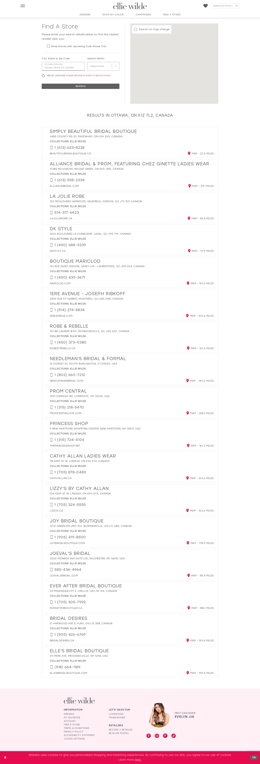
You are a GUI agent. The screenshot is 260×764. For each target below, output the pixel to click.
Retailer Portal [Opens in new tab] (119, 733)
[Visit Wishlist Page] (205, 6)
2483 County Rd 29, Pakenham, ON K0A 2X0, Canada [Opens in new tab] (86, 136)
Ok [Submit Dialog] (254, 757)
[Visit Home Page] (130, 6)
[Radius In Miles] (103, 66)
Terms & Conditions (76, 728)
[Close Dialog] (5, 757)
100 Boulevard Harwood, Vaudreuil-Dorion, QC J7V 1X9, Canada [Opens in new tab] (96, 201)
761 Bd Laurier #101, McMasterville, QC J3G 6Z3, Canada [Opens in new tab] (89, 331)
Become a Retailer (120, 730)
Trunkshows (117, 717)
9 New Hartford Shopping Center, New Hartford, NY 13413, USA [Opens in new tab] (95, 428)
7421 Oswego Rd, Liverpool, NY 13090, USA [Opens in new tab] (80, 396)
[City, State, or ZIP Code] (63, 66)
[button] (22, 6)
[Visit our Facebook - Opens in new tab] (148, 736)
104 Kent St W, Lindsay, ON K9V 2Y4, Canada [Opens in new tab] (80, 493)
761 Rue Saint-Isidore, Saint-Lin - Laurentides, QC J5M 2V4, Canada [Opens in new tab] (97, 266)
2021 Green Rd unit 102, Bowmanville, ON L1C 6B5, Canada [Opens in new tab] (91, 526)
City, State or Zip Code (56, 58)
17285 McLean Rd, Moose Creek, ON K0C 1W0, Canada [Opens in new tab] (87, 168)
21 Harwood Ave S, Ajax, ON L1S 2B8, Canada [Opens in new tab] (81, 623)
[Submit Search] (237, 6)
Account (70, 721)
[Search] (225, 6)
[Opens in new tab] (70, 153)
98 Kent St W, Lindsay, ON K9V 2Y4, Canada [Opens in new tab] (80, 461)
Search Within (95, 58)
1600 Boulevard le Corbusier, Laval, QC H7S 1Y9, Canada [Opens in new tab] (90, 233)
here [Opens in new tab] (138, 759)
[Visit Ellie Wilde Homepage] (79, 700)
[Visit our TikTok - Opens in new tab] (173, 736)
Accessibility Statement (79, 735)
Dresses (69, 714)
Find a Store (72, 724)
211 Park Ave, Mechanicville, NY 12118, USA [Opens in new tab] (79, 655)
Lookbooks (116, 714)
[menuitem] (23, 6)
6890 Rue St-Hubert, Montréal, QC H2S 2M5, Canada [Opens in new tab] (86, 298)
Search (80, 86)
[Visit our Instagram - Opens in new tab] (157, 736)
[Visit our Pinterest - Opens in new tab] (165, 736)
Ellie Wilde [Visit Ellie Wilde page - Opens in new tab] (78, 141)
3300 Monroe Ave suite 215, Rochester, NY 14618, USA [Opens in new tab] (87, 558)
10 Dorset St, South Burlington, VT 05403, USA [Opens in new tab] (83, 363)
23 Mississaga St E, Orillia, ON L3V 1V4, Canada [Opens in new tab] (83, 590)
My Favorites (72, 717)
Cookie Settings (74, 739)
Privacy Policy (73, 731)
